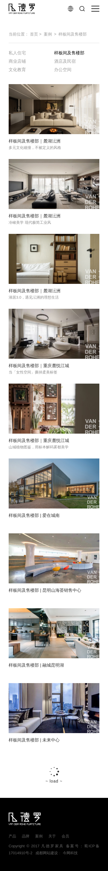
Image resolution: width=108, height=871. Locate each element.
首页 (34, 34)
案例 (48, 34)
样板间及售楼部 (72, 34)
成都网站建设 (45, 853)
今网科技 (70, 853)
